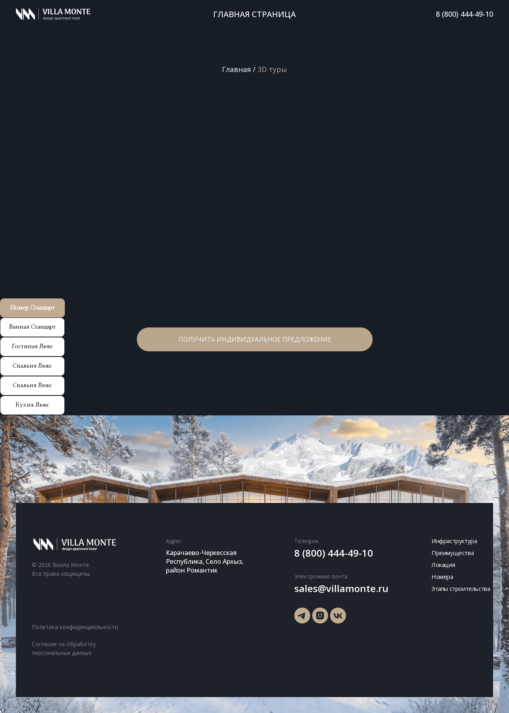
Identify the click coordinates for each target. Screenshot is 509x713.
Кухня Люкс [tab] (32, 405)
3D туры (272, 69)
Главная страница (254, 14)
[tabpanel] (254, 201)
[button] (255, 346)
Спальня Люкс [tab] (32, 366)
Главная (236, 69)
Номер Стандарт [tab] (32, 308)
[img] (302, 615)
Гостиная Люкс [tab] (32, 346)
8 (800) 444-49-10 (464, 14)
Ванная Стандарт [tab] (32, 327)
